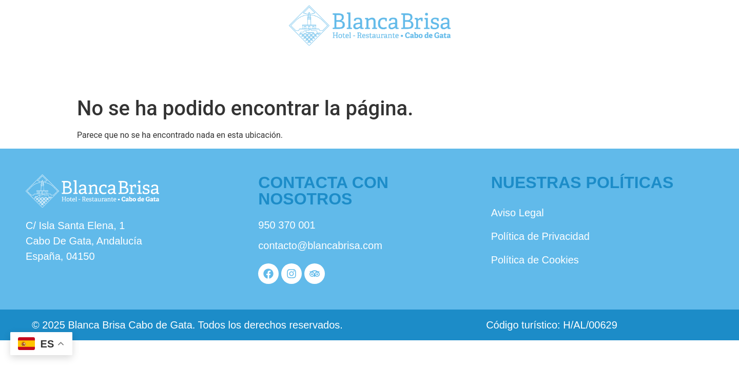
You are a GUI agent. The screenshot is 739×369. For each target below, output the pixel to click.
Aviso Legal (517, 212)
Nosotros (126, 70)
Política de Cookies (535, 259)
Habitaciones (369, 70)
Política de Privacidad (540, 236)
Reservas (612, 70)
